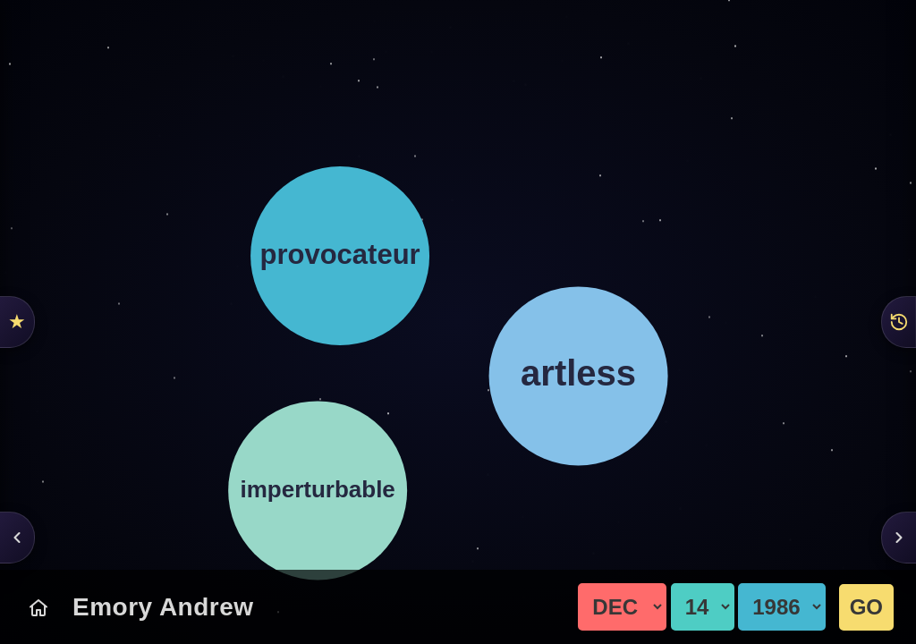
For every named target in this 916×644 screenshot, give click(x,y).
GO (866, 607)
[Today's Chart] (38, 607)
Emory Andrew (163, 607)
